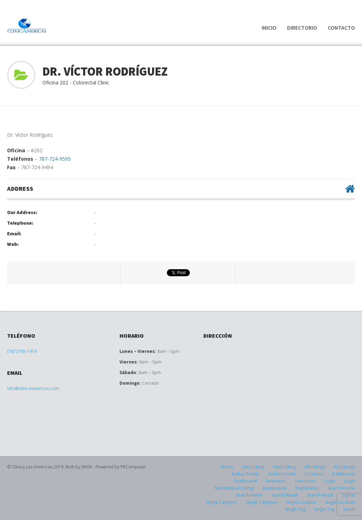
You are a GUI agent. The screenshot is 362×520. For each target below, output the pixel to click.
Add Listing (253, 467)
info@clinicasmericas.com (33, 388)
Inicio (269, 27)
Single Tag (295, 509)
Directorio (302, 27)
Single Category (221, 502)
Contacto (341, 27)
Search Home (341, 488)
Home (227, 467)
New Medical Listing (233, 488)
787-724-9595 (55, 158)
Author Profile (245, 474)
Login (329, 481)
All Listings (314, 467)
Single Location (301, 502)
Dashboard (343, 474)
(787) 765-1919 (22, 351)
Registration (274, 488)
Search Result (285, 495)
